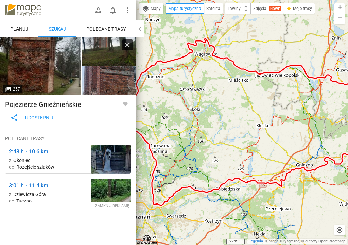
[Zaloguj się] (98, 10)
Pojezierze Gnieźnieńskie (43, 104)
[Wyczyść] (127, 44)
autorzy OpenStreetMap (325, 241)
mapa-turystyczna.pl (23, 10)
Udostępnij (31, 118)
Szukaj (57, 29)
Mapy (151, 9)
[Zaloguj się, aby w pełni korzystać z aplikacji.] (125, 104)
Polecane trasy (106, 29)
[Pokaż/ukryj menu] (127, 10)
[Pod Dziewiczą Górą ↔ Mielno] (111, 193)
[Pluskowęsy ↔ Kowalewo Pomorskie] (41, 66)
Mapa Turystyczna (284, 241)
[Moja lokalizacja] (339, 230)
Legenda (256, 241)
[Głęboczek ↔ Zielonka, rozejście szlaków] (111, 159)
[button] (339, 8)
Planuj (19, 29)
